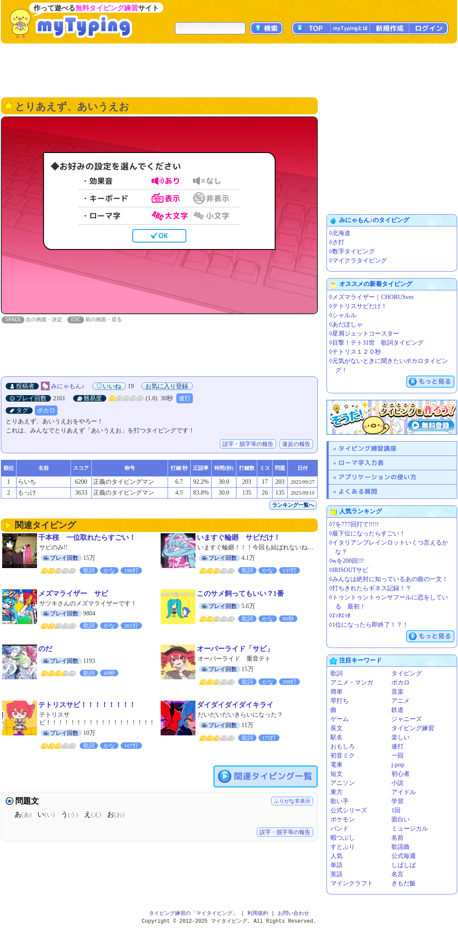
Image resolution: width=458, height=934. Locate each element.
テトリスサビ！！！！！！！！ (87, 705)
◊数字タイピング (352, 251)
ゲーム (339, 719)
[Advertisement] (229, 69)
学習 (397, 801)
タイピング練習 (412, 728)
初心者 (400, 774)
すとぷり (342, 847)
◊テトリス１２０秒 (355, 352)
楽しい (400, 737)
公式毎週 (403, 856)
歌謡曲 (400, 847)
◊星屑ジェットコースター (364, 333)
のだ (45, 649)
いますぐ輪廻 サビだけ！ (238, 538)
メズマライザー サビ (73, 594)
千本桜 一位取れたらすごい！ (87, 538)
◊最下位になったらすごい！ (367, 533)
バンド (339, 828)
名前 (397, 837)
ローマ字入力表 (361, 462)
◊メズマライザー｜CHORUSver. (371, 297)
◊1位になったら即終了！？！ (368, 625)
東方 (336, 792)
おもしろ (342, 746)
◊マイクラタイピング (358, 260)
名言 (397, 874)
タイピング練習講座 (367, 448)
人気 (336, 856)
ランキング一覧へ (293, 505)
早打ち (339, 701)
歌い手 (339, 801)
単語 (336, 865)
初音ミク (342, 755)
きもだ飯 (403, 883)
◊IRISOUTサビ (348, 570)
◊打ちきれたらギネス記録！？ (370, 588)
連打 (184, 399)
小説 (397, 783)
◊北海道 (339, 233)
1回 (396, 810)
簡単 (336, 691)
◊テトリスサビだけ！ (358, 306)
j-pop (397, 764)
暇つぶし (342, 837)
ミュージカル (409, 828)
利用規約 (257, 913)
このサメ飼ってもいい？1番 (240, 594)
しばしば (403, 865)
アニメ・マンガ (351, 682)
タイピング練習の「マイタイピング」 (193, 913)
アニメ (400, 701)
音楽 (397, 691)
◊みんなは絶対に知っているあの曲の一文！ (388, 579)
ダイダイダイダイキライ (235, 705)
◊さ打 (336, 242)
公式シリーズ (348, 810)
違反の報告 (296, 444)
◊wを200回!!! (346, 561)
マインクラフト (351, 883)
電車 (336, 764)
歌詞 (336, 673)
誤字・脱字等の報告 (247, 444)
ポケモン (342, 819)
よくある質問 (357, 491)
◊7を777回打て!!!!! (354, 524)
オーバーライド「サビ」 (235, 649)
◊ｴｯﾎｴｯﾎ (339, 615)
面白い (400, 819)
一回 (397, 755)
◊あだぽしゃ (346, 324)
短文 (336, 774)
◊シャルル (343, 315)
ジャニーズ (406, 719)
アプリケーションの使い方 (377, 477)
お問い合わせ (293, 913)
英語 (336, 874)
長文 (336, 728)
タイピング (406, 673)
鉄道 (397, 710)
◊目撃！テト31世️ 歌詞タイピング (376, 342)
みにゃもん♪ (67, 386)
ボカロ (46, 411)
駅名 (336, 737)
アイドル (403, 792)
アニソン (342, 783)
